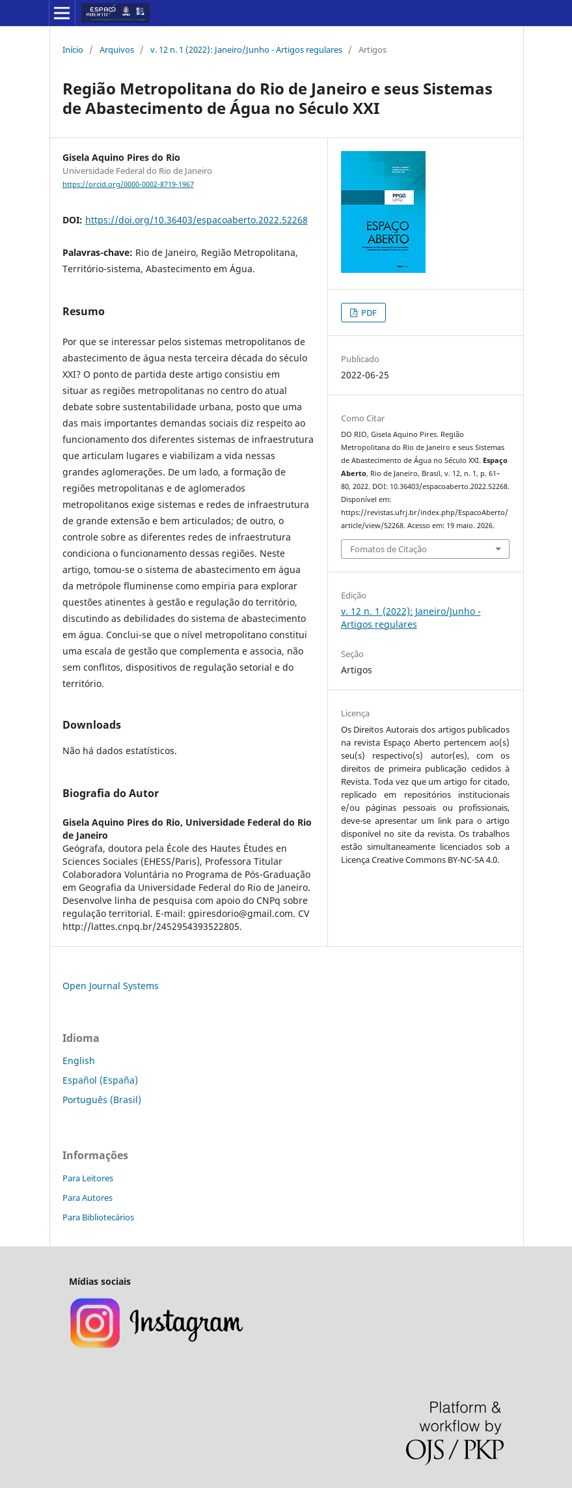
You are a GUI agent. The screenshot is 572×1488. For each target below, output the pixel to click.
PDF (368, 312)
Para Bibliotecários (98, 1217)
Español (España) (100, 1080)
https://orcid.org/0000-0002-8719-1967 (128, 184)
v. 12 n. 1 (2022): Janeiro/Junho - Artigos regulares (246, 49)
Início (72, 49)
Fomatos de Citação (388, 549)
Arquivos (117, 49)
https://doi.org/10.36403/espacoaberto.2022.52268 (196, 220)
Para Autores (87, 1197)
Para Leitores (87, 1178)
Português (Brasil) (101, 1099)
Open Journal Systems (110, 985)
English (78, 1060)
